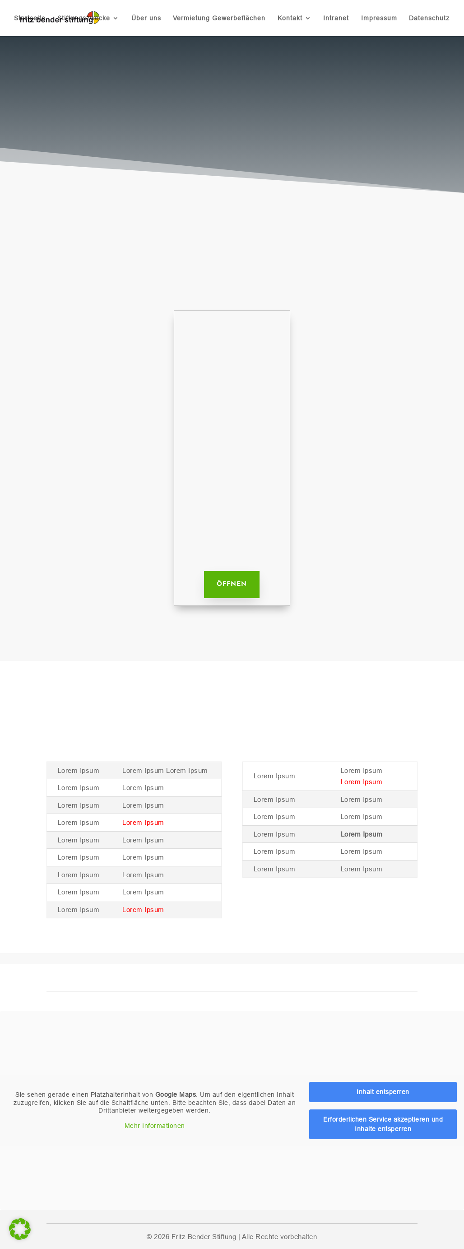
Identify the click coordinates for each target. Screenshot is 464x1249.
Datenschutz (429, 18)
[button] (20, 1229)
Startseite (30, 18)
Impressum (379, 18)
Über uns (146, 18)
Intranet (336, 18)
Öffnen (232, 584)
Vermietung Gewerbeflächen (219, 18)
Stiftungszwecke (83, 18)
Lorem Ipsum (143, 822)
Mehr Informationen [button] (155, 1125)
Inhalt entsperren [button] (383, 1091)
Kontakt (290, 18)
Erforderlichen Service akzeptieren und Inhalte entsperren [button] (383, 1123)
